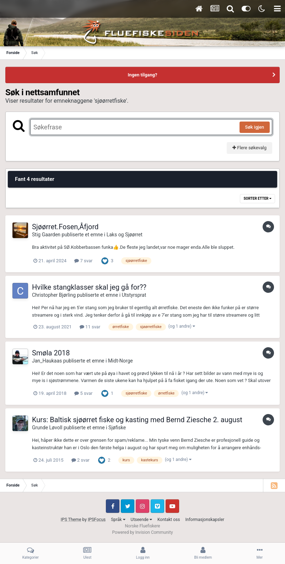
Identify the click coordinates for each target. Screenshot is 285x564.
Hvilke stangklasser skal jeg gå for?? (89, 287)
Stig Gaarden (46, 234)
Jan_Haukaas (47, 361)
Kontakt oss (168, 519)
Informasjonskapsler (204, 519)
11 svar (90, 326)
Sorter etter (257, 198)
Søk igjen (254, 127)
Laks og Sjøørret (124, 234)
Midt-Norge (120, 361)
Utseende (141, 519)
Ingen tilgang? (142, 74)
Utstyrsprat (134, 295)
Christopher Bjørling (54, 295)
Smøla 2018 (51, 353)
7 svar (83, 260)
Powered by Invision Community (142, 532)
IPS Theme (71, 519)
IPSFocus (97, 519)
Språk (118, 519)
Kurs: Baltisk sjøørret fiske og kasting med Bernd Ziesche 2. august (137, 419)
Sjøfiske (117, 427)
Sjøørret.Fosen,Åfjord (65, 226)
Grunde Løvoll (47, 427)
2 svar (80, 460)
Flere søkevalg (249, 147)
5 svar (83, 393)
